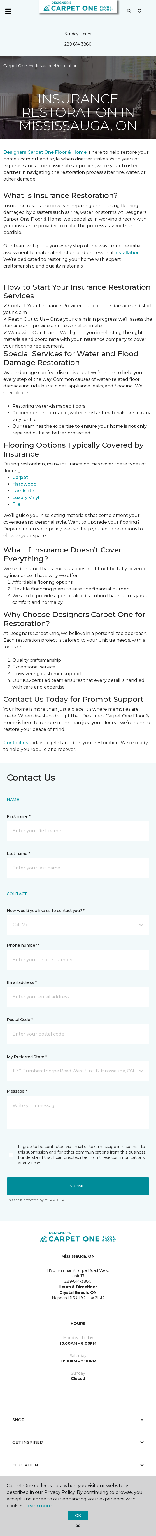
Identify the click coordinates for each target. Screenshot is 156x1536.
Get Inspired (78, 1442)
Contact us (15, 742)
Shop (78, 1419)
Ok (78, 1515)
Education (78, 1465)
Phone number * (23, 945)
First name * (19, 816)
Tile (16, 504)
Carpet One (15, 65)
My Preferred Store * (27, 1057)
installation (126, 252)
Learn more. (38, 1505)
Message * (17, 1091)
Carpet (20, 477)
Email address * (22, 982)
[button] (129, 11)
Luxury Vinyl (25, 497)
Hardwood (24, 484)
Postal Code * (20, 1020)
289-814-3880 (78, 44)
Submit (78, 1185)
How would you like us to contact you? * (46, 911)
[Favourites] (139, 11)
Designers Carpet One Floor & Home (45, 152)
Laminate (23, 490)
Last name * (18, 854)
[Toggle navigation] (8, 11)
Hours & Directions (78, 1286)
